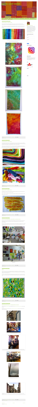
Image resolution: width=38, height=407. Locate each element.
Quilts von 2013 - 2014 (11, 18)
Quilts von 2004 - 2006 (32, 18)
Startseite (3, 18)
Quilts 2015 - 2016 (6, 18)
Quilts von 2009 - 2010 (22, 18)
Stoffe (6, 186)
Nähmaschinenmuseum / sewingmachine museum (10, 304)
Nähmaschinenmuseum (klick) (18, 306)
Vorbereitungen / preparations (7, 141)
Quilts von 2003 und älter (4, 19)
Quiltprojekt (5, 186)
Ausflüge (4, 400)
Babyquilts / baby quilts (10, 19)
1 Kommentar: (12, 185)
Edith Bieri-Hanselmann (30, 25)
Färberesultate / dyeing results (7, 22)
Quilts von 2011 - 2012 (16, 18)
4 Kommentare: (12, 214)
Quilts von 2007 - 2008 (27, 18)
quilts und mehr (10, 3)
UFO (2, 269)
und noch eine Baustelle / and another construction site (11, 219)
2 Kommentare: (12, 300)
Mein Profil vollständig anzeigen (30, 32)
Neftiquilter (7, 306)
